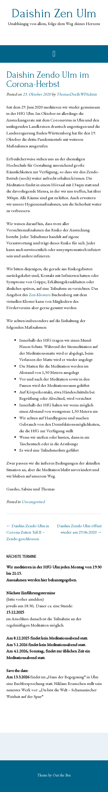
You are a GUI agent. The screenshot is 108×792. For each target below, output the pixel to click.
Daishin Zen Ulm (54, 13)
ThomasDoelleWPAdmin (76, 94)
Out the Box (62, 775)
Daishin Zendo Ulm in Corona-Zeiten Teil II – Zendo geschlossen (27, 532)
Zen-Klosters (39, 294)
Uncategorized (33, 501)
